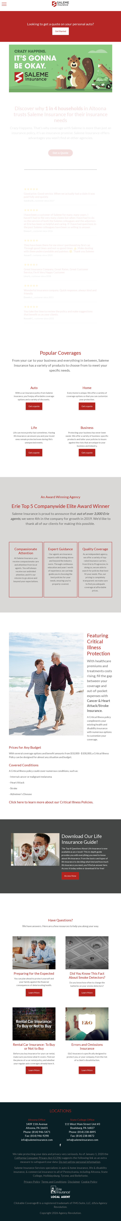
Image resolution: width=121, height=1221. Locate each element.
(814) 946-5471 (41, 1131)
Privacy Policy (32, 1181)
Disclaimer (74, 1181)
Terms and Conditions (54, 1181)
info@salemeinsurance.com (37, 1139)
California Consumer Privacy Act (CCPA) (37, 1157)
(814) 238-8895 (87, 1131)
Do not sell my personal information (79, 1161)
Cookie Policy (89, 1181)
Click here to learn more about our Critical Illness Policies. (51, 802)
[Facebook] (60, 1145)
